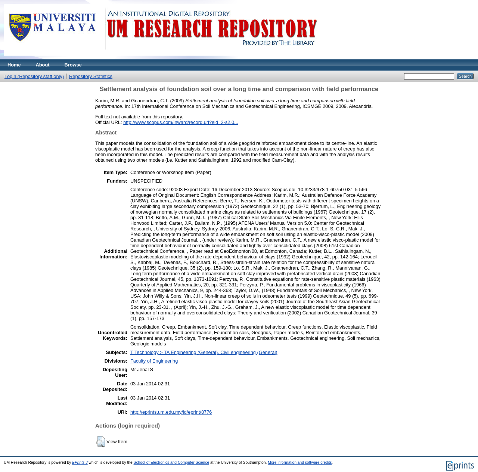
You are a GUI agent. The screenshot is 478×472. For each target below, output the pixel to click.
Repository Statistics (90, 76)
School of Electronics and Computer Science (171, 462)
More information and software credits (300, 462)
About (43, 65)
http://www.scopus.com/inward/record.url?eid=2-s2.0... (180, 122)
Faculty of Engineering (154, 361)
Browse (73, 65)
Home (14, 65)
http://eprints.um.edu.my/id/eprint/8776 (171, 412)
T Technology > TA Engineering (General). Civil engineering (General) (203, 352)
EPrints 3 (80, 462)
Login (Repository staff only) (34, 76)
